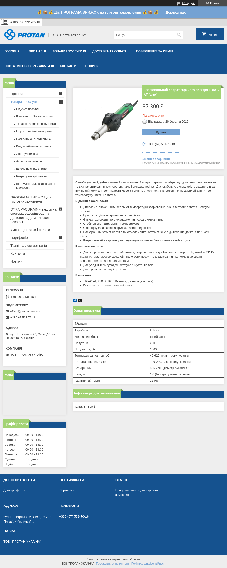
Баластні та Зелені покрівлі (35, 116)
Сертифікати (68, 490)
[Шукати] (179, 35)
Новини (92, 66)
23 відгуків (188, 3)
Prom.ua (135, 559)
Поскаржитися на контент (112, 563)
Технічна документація (28, 245)
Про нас (35, 51)
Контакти (68, 66)
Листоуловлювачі (28, 154)
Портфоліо (19, 238)
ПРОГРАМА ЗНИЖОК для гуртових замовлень (31, 199)
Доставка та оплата (109, 51)
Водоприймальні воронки (33, 146)
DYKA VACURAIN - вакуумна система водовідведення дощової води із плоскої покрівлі (33, 215)
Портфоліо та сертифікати (27, 66)
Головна (12, 51)
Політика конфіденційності (148, 563)
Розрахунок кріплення (31, 176)
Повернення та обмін (154, 51)
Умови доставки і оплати (30, 230)
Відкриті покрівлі (27, 109)
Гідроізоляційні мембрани (34, 131)
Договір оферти (14, 490)
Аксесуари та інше (29, 161)
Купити (161, 132)
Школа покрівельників (31, 168)
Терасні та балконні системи (36, 124)
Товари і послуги (67, 51)
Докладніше (176, 12)
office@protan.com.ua (25, 311)
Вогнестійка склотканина (33, 139)
